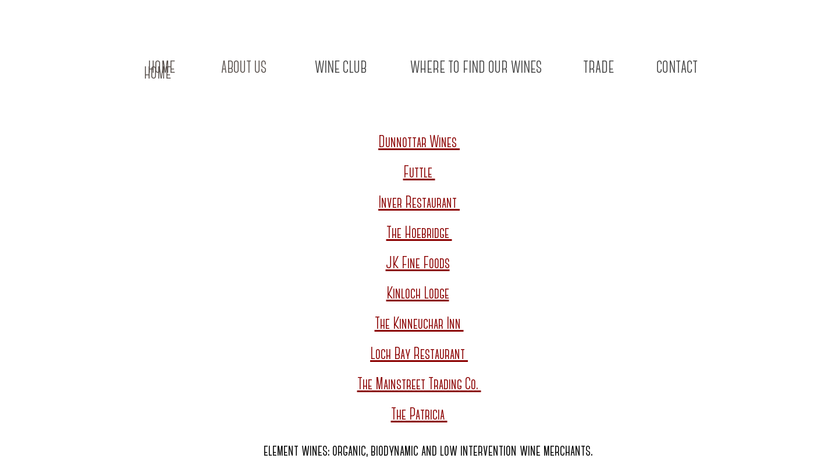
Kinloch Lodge (417, 294)
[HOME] (157, 74)
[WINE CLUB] (340, 68)
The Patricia (419, 415)
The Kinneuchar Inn (419, 324)
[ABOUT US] (244, 68)
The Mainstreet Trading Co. (419, 385)
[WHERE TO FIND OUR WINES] (476, 68)
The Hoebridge (419, 234)
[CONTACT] (676, 68)
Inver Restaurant (419, 203)
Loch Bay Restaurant (419, 355)
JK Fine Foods (418, 264)
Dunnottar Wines (419, 143)
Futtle (419, 173)
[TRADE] (598, 68)
